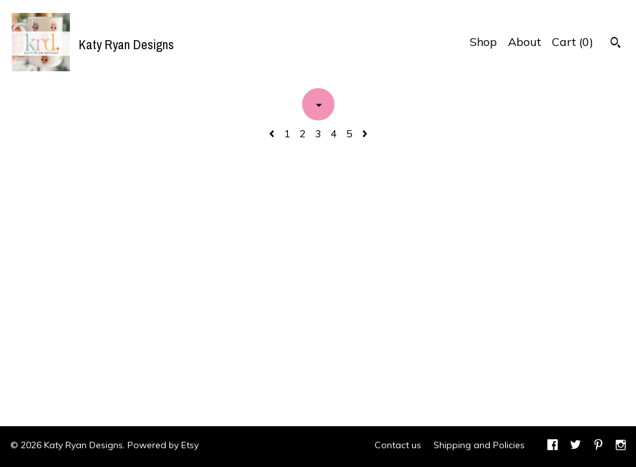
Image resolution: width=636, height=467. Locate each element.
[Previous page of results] (273, 133)
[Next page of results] (365, 133)
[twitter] (575, 446)
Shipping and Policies (479, 445)
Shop (483, 41)
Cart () (572, 41)
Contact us (398, 445)
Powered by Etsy (163, 445)
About (524, 41)
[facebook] (552, 446)
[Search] (615, 44)
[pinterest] (598, 446)
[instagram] (621, 446)
